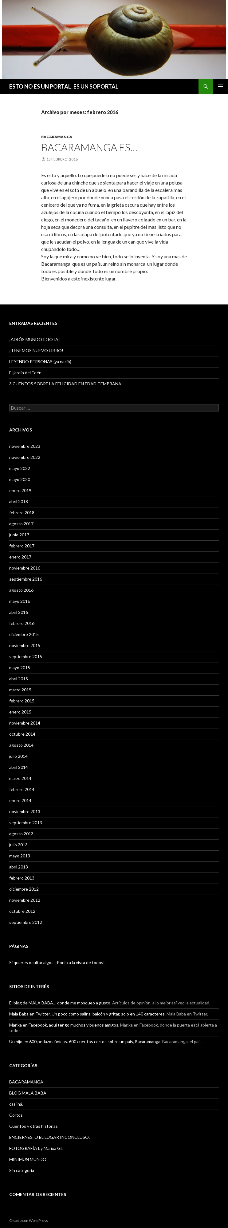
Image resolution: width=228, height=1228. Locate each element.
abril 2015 (18, 678)
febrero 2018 (21, 512)
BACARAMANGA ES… (89, 147)
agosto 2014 (21, 745)
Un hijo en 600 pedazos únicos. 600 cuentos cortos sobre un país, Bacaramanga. (85, 1041)
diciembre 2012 (24, 889)
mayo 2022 (19, 468)
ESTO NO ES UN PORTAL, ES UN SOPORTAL (63, 86)
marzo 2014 (20, 778)
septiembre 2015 (25, 656)
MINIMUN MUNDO (27, 1159)
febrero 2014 (21, 789)
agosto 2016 (21, 590)
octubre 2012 (22, 911)
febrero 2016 (21, 623)
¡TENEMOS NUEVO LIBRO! (36, 350)
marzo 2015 (20, 689)
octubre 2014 (22, 734)
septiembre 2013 (25, 822)
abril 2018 (18, 501)
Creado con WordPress (28, 1220)
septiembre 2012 (25, 922)
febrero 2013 (21, 877)
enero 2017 (20, 556)
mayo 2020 (19, 479)
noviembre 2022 (24, 457)
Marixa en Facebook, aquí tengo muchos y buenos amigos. (64, 1024)
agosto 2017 (21, 523)
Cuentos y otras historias (33, 1126)
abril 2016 (18, 612)
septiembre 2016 (25, 579)
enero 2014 (20, 800)
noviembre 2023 (24, 446)
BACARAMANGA (56, 136)
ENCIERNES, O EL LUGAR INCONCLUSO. (49, 1137)
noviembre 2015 (24, 645)
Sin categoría (21, 1170)
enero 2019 (20, 490)
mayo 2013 (19, 855)
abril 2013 (18, 866)
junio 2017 (19, 534)
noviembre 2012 (24, 900)
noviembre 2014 (24, 722)
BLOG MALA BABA (27, 1092)
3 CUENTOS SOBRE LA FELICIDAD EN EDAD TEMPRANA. (65, 383)
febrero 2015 (21, 700)
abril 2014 (18, 767)
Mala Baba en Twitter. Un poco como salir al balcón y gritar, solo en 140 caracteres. (87, 1013)
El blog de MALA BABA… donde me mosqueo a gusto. (60, 1002)
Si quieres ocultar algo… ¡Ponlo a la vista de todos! (57, 962)
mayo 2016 (19, 601)
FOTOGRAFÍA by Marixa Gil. (36, 1148)
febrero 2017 (21, 545)
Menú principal (220, 86)
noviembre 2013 (24, 811)
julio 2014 (18, 756)
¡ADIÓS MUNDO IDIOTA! (34, 339)
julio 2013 (18, 844)
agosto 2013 (21, 833)
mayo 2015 (19, 667)
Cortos (16, 1115)
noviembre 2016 (24, 567)
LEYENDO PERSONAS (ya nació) (40, 361)
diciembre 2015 (24, 634)
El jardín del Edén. (25, 372)
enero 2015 (20, 711)
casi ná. (16, 1104)
